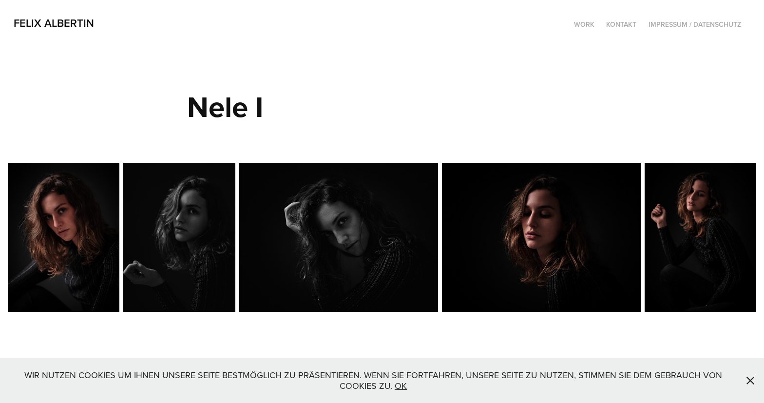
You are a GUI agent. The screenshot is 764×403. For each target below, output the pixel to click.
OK (401, 386)
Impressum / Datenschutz (695, 24)
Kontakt (621, 24)
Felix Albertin (54, 23)
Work (584, 24)
